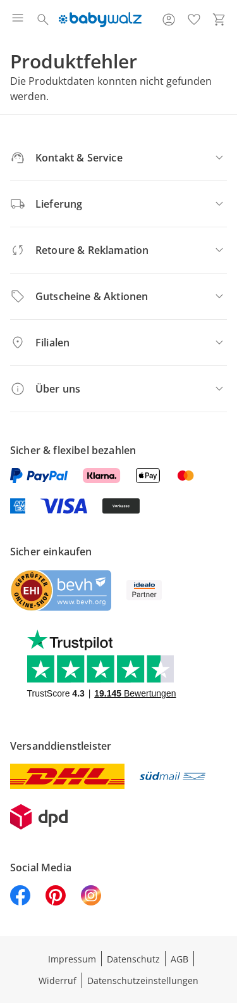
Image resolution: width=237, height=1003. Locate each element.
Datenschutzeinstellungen (142, 981)
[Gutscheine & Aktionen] (118, 296)
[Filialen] (118, 342)
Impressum (72, 959)
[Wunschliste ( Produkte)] (194, 19)
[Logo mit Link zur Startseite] (100, 19)
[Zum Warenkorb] (219, 19)
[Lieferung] (118, 204)
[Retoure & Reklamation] (118, 250)
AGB (179, 959)
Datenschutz (133, 959)
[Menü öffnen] (17, 19)
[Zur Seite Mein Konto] (168, 19)
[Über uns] (118, 389)
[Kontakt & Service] (118, 157)
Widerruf (57, 981)
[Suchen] (43, 19)
